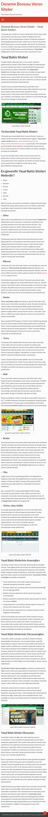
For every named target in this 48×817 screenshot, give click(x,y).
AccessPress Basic (40, 814)
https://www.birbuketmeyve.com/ (13, 144)
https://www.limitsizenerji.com (25, 141)
